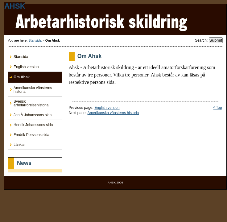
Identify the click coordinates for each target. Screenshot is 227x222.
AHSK (14, 6)
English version (106, 107)
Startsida (35, 40)
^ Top (217, 107)
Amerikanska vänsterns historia (113, 113)
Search (201, 40)
